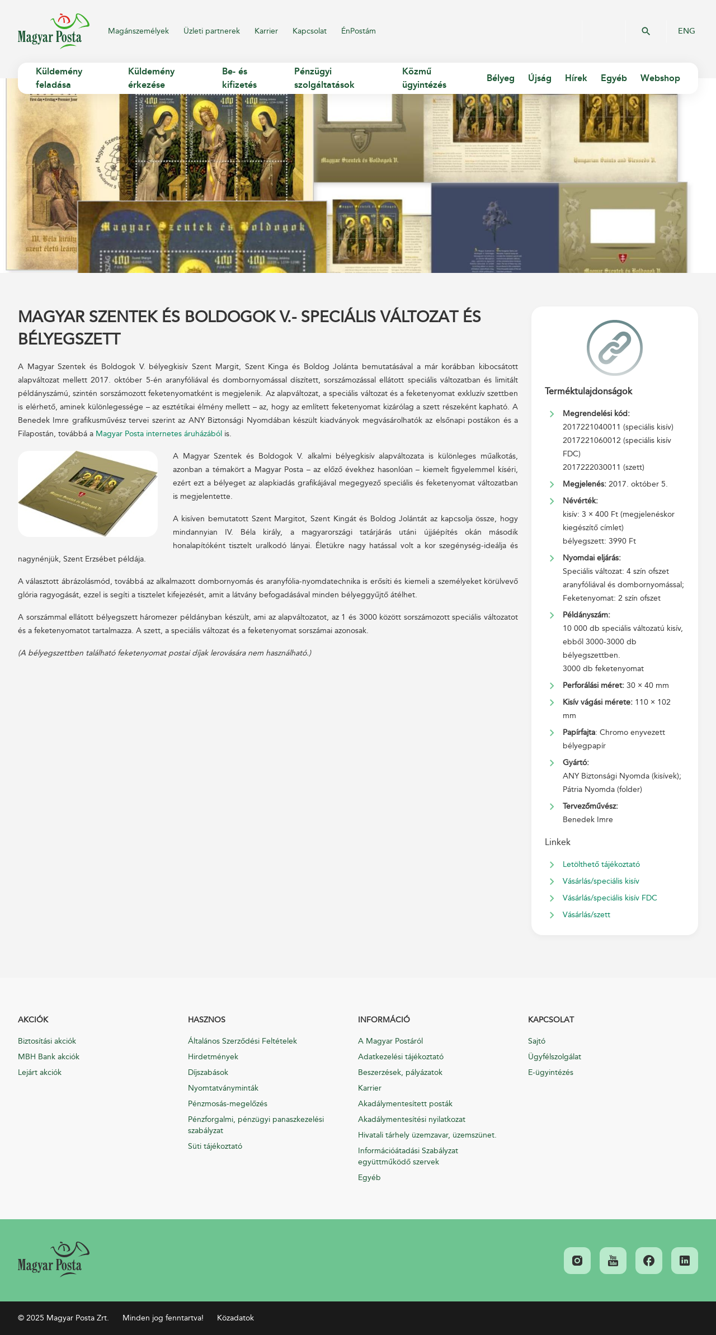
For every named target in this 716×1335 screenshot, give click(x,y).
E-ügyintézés (550, 1072)
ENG (686, 31)
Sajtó (536, 1041)
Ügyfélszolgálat (554, 1057)
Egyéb (369, 1177)
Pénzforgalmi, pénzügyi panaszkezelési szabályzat (256, 1125)
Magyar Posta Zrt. (54, 31)
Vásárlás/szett (586, 914)
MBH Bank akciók (48, 1057)
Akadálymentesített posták (405, 1103)
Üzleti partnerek (211, 31)
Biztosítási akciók (47, 1041)
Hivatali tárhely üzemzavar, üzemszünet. (427, 1135)
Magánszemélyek (138, 31)
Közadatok (235, 1318)
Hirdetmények (213, 1057)
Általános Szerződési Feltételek (242, 1041)
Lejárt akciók (40, 1072)
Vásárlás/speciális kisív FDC (610, 898)
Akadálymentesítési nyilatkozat (411, 1119)
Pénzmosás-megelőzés (227, 1103)
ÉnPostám (358, 31)
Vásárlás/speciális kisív (601, 881)
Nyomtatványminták (223, 1088)
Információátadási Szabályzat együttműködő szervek (408, 1156)
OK (646, 31)
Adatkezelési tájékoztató (401, 1057)
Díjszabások (208, 1072)
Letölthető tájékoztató (601, 864)
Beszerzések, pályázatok (400, 1072)
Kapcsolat (310, 31)
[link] (54, 1259)
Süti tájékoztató (215, 1146)
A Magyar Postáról (390, 1041)
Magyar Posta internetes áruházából (159, 433)
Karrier (266, 31)
